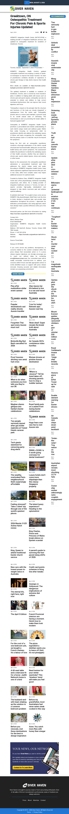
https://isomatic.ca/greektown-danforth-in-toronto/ (26, 214)
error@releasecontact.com (18, 258)
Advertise (36, 800)
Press (24, 800)
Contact (43, 800)
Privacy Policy (38, 812)
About (30, 800)
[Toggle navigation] (27, 3)
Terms (29, 812)
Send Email (17, 221)
